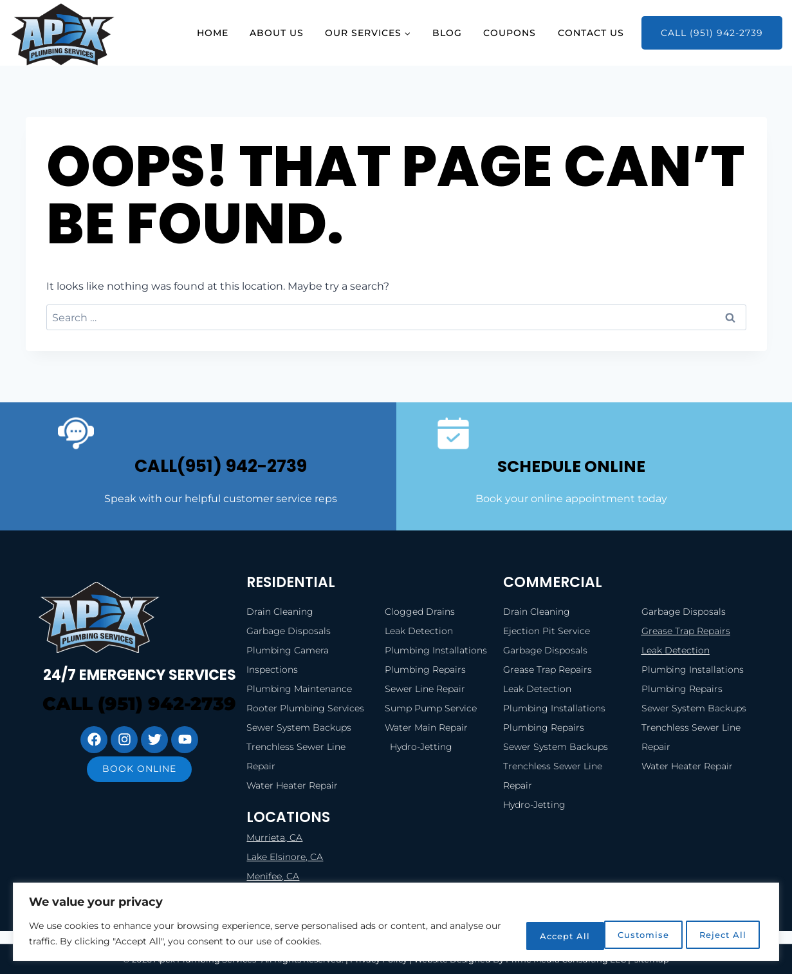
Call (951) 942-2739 (712, 33)
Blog (447, 33)
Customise (528, 935)
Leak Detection (675, 650)
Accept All (717, 935)
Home (212, 33)
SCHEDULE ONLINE (571, 465)
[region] (396, 923)
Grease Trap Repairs (685, 631)
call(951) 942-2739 (220, 465)
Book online (139, 790)
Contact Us (591, 33)
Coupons (509, 33)
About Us (277, 33)
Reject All (623, 935)
